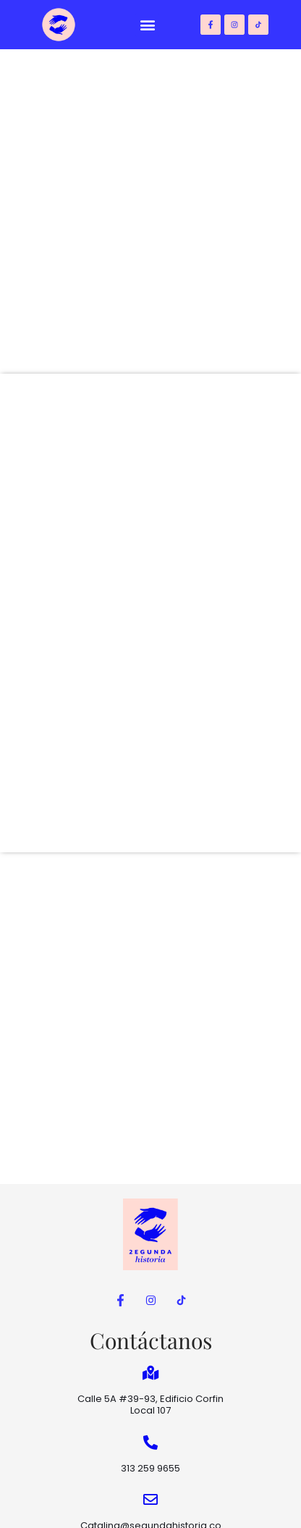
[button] (147, 25)
